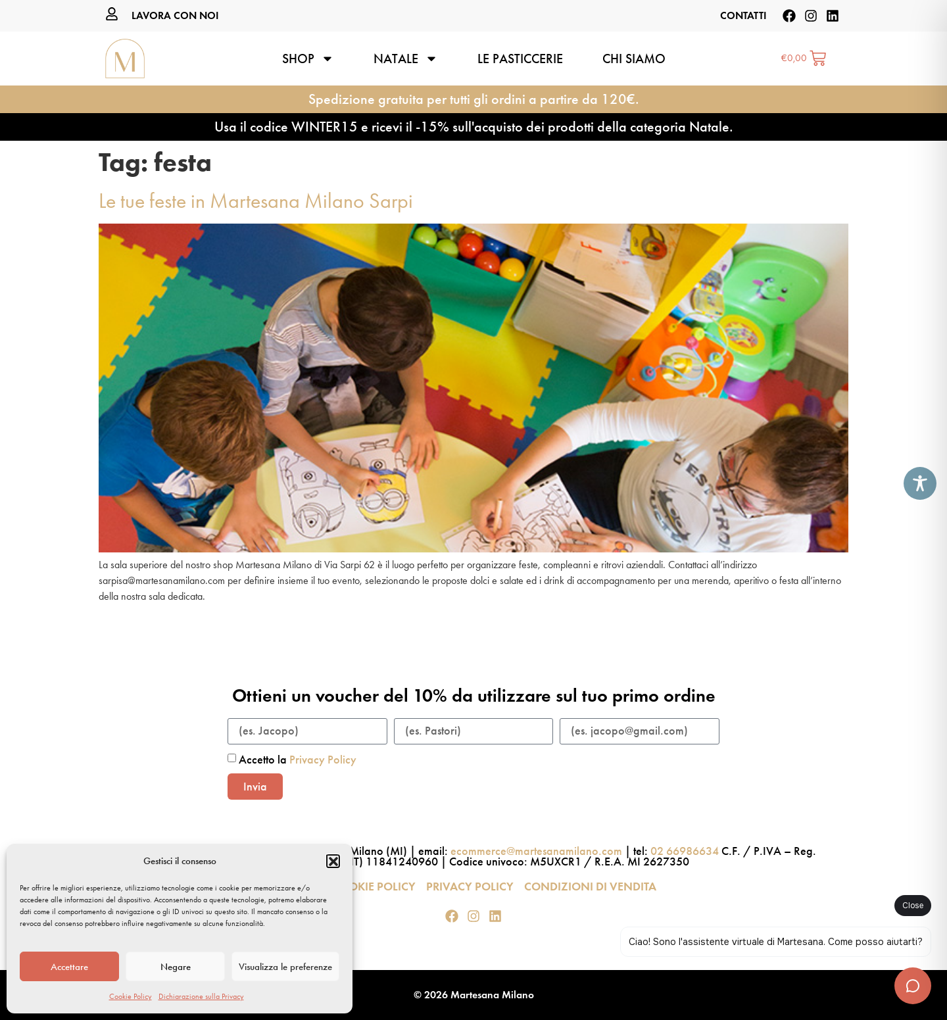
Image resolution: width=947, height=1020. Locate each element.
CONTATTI (743, 15)
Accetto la (297, 759)
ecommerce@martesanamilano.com (536, 851)
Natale (406, 58)
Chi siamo (634, 58)
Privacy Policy (322, 759)
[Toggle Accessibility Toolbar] (920, 483)
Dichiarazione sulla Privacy (201, 996)
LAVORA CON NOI (175, 15)
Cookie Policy (130, 996)
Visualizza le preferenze (285, 967)
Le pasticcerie (520, 58)
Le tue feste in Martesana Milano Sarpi (256, 200)
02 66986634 (684, 851)
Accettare (69, 967)
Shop (308, 58)
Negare (175, 967)
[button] (332, 860)
